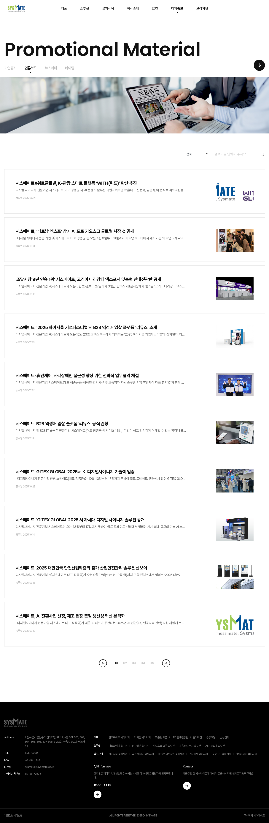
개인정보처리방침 (13, 815)
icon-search (262, 154)
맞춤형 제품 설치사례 (143, 754)
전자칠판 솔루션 (140, 746)
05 (152, 663)
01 (116, 663)
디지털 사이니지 (142, 737)
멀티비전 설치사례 (198, 754)
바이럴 (69, 68)
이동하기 (97, 794)
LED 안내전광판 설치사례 (171, 754)
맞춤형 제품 (161, 737)
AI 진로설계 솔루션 (215, 746)
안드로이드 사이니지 (119, 737)
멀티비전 (197, 737)
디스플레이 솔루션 (118, 746)
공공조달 (210, 737)
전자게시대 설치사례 (246, 754)
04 (143, 663)
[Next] (166, 663)
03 (134, 663)
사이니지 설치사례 (118, 754)
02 (125, 663)
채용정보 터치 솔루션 (190, 746)
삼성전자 (224, 737)
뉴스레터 (51, 68)
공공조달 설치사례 (221, 754)
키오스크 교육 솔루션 (164, 746)
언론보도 (31, 68)
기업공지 (10, 68)
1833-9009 (102, 785)
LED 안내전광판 (180, 737)
